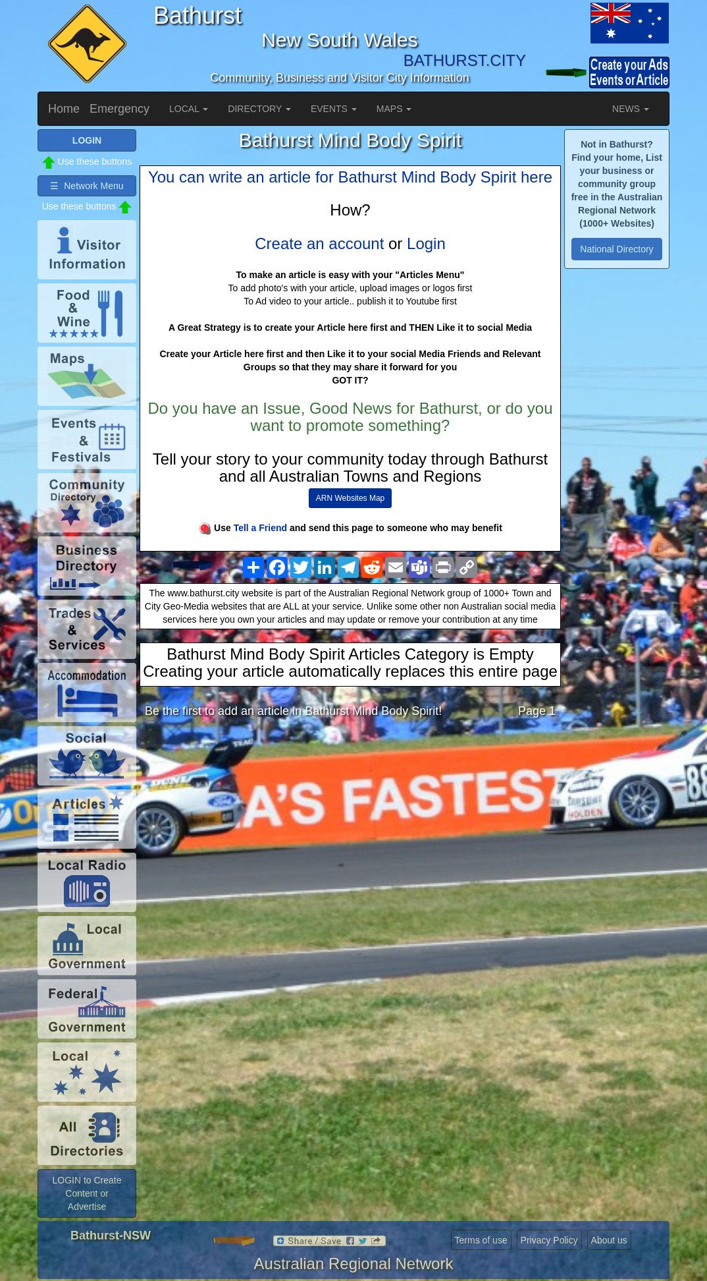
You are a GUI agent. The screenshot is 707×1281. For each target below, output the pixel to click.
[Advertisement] (350, 832)
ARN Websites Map (350, 498)
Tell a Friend (260, 528)
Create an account (319, 243)
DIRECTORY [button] (259, 108)
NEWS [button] (630, 108)
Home (64, 108)
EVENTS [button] (334, 108)
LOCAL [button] (188, 108)
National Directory (616, 249)
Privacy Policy (549, 1240)
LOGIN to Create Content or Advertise (86, 1193)
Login (426, 243)
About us (609, 1240)
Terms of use (481, 1240)
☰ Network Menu (86, 186)
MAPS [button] (394, 108)
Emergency (119, 108)
